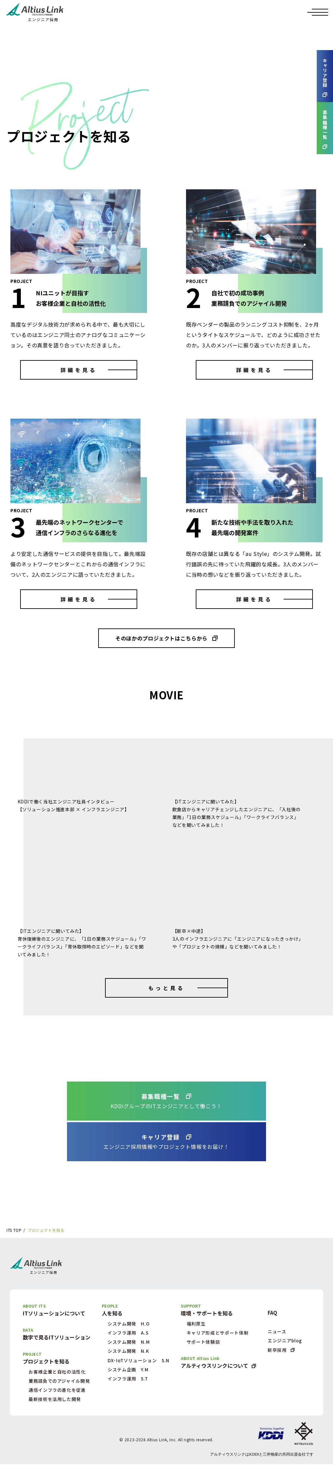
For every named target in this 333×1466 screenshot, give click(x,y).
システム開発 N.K (128, 1352)
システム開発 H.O (128, 1324)
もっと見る (166, 988)
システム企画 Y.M (127, 1371)
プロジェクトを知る (46, 1230)
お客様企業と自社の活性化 (57, 1372)
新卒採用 (277, 1350)
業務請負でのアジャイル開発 (59, 1382)
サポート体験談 (203, 1342)
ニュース (277, 1331)
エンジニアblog (285, 1341)
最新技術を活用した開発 (55, 1401)
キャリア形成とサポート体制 (217, 1333)
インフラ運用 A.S (127, 1333)
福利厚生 (196, 1324)
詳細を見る (78, 370)
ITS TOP (14, 1230)
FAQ (272, 1313)
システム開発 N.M (128, 1342)
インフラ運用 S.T (127, 1380)
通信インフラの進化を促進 (57, 1391)
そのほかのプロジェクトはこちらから (161, 638)
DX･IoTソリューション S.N (138, 1361)
